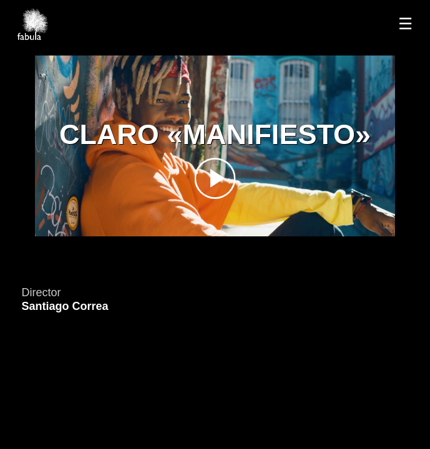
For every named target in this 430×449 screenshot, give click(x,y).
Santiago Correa (64, 306)
